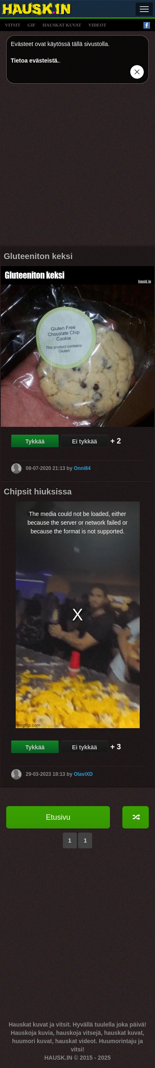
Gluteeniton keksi (38, 256)
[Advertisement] (77, 167)
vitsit (12, 24)
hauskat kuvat (62, 24)
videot (97, 24)
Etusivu (58, 817)
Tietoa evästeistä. (35, 60)
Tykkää (34, 441)
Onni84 (82, 468)
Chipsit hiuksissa (38, 491)
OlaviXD (83, 774)
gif (31, 24)
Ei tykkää (84, 441)
